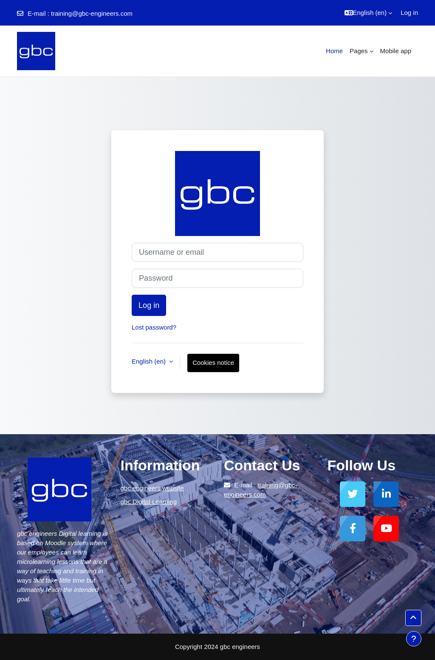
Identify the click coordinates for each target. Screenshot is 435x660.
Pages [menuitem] (359, 50)
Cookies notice (213, 362)
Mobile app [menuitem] (395, 50)
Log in (409, 12)
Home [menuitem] (334, 50)
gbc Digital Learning (149, 501)
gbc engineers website (152, 488)
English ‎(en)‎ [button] (149, 361)
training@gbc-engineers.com (92, 13)
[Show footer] (413, 638)
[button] (368, 13)
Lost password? (154, 327)
